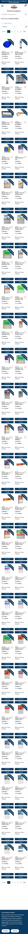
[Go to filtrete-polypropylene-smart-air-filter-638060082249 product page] (7, 616)
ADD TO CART (7, 68)
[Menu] (2, 6)
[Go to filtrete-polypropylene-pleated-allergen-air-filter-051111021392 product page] (20, 827)
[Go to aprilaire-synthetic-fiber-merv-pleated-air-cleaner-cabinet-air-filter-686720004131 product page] (7, 126)
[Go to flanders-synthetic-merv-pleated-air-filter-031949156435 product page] (7, 56)
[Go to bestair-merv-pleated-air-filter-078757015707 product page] (20, 336)
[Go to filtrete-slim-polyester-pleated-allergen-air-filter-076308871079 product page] (7, 476)
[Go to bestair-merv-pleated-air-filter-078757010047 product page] (20, 476)
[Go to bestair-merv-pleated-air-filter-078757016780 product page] (20, 231)
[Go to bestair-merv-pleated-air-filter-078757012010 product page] (7, 511)
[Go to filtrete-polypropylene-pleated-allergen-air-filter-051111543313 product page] (7, 861)
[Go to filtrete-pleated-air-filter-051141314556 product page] (20, 651)
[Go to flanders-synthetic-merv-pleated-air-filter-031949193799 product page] (20, 301)
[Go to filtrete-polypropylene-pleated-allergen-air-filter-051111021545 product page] (7, 756)
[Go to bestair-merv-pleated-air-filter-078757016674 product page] (7, 231)
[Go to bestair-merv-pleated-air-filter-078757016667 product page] (20, 196)
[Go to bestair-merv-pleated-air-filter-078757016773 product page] (7, 301)
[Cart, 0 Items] (25, 6)
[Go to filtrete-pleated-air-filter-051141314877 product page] (7, 686)
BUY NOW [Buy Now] (7, 282)
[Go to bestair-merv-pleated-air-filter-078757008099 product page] (7, 546)
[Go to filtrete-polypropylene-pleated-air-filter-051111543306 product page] (7, 827)
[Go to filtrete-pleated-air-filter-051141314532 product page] (20, 721)
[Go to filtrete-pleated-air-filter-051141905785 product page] (20, 861)
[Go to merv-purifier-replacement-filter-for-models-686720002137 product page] (20, 91)
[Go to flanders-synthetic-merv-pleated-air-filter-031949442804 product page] (7, 266)
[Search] (26, 14)
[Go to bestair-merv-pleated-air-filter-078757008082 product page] (20, 511)
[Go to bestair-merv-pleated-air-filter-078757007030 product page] (20, 546)
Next (24, 31)
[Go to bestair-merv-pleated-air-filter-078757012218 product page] (20, 406)
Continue (5, 931)
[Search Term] (14, 14)
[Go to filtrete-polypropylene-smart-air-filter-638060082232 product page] (20, 581)
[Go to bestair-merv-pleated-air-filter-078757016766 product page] (20, 266)
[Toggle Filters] (26, 27)
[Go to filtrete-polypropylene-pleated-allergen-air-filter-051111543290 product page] (20, 791)
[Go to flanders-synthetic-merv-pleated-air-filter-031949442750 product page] (20, 371)
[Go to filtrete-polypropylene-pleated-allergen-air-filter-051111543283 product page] (7, 791)
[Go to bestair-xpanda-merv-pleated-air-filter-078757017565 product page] (20, 56)
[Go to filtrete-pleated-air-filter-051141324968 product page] (7, 721)
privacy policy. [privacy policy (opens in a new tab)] (5, 922)
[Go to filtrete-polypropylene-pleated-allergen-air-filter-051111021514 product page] (20, 756)
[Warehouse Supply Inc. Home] (14, 7)
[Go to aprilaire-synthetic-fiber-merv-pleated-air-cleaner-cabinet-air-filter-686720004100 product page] (7, 161)
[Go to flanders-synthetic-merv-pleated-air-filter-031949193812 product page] (7, 336)
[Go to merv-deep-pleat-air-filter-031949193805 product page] (7, 651)
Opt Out (15, 931)
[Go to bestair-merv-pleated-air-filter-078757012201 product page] (7, 406)
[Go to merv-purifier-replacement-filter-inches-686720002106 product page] (20, 126)
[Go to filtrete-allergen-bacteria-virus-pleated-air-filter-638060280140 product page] (20, 441)
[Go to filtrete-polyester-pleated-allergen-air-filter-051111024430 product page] (7, 371)
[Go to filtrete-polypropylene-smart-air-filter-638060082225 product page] (7, 581)
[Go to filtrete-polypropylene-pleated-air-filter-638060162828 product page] (20, 161)
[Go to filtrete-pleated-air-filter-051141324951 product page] (20, 686)
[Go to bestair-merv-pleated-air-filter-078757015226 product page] (7, 441)
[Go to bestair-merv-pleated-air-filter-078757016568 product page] (7, 196)
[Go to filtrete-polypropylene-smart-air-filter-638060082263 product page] (20, 616)
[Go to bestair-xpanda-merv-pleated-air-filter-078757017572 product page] (7, 91)
